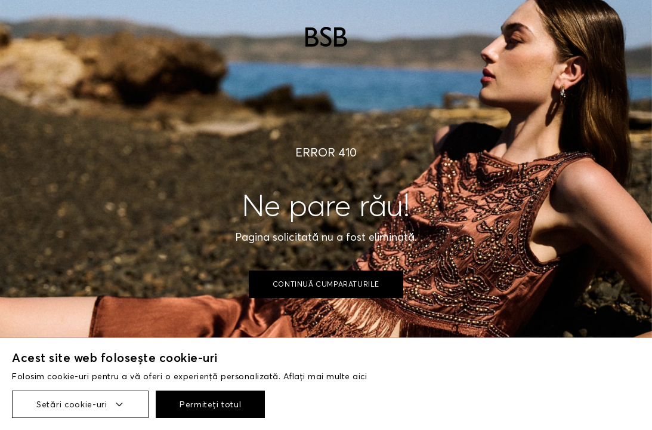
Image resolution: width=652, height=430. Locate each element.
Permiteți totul (211, 404)
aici (360, 376)
